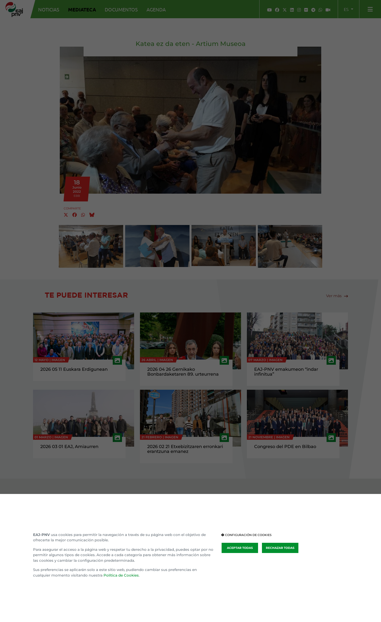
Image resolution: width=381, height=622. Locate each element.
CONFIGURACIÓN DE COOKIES (246, 535)
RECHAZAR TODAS (280, 548)
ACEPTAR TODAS (240, 548)
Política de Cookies (121, 575)
